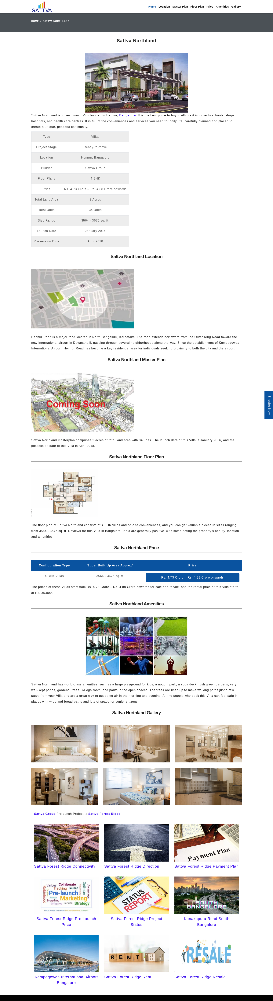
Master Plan (180, 6)
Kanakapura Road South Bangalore (206, 921)
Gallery (236, 6)
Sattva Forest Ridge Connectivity (64, 866)
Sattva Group (44, 813)
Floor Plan (197, 6)
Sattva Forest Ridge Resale (200, 977)
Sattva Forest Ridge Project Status (136, 921)
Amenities (222, 6)
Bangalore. (128, 115)
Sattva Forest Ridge (104, 813)
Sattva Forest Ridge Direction (131, 866)
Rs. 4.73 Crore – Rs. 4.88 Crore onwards (192, 577)
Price (209, 6)
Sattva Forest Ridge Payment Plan (206, 866)
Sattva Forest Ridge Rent (127, 977)
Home (152, 6)
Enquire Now (269, 405)
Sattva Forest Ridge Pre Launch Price (66, 921)
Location (164, 6)
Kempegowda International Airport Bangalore (66, 980)
